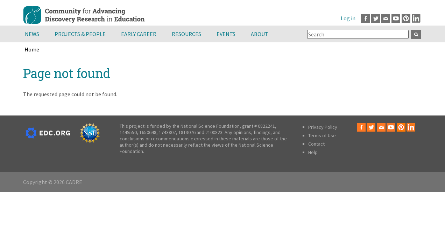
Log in (348, 18)
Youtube (395, 18)
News (32, 33)
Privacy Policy (322, 127)
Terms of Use (322, 135)
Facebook (365, 18)
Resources (186, 33)
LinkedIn (416, 18)
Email (385, 18)
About (259, 33)
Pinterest (406, 18)
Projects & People (80, 33)
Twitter (375, 18)
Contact (316, 144)
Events (226, 33)
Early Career (138, 33)
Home (31, 49)
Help (313, 152)
